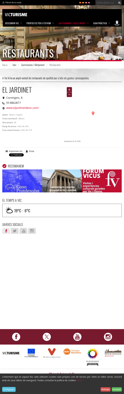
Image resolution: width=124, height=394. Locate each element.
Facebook (6, 231)
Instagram (32, 231)
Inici (14, 65)
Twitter (15, 231)
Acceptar (117, 389)
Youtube (23, 231)
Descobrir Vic (12, 23)
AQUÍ (79, 380)
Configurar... (9, 389)
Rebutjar (105, 389)
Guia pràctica (100, 23)
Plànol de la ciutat (13, 2)
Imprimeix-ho (15, 151)
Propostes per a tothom (38, 23)
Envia (31, 151)
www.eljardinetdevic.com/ (22, 108)
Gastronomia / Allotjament (72, 23)
